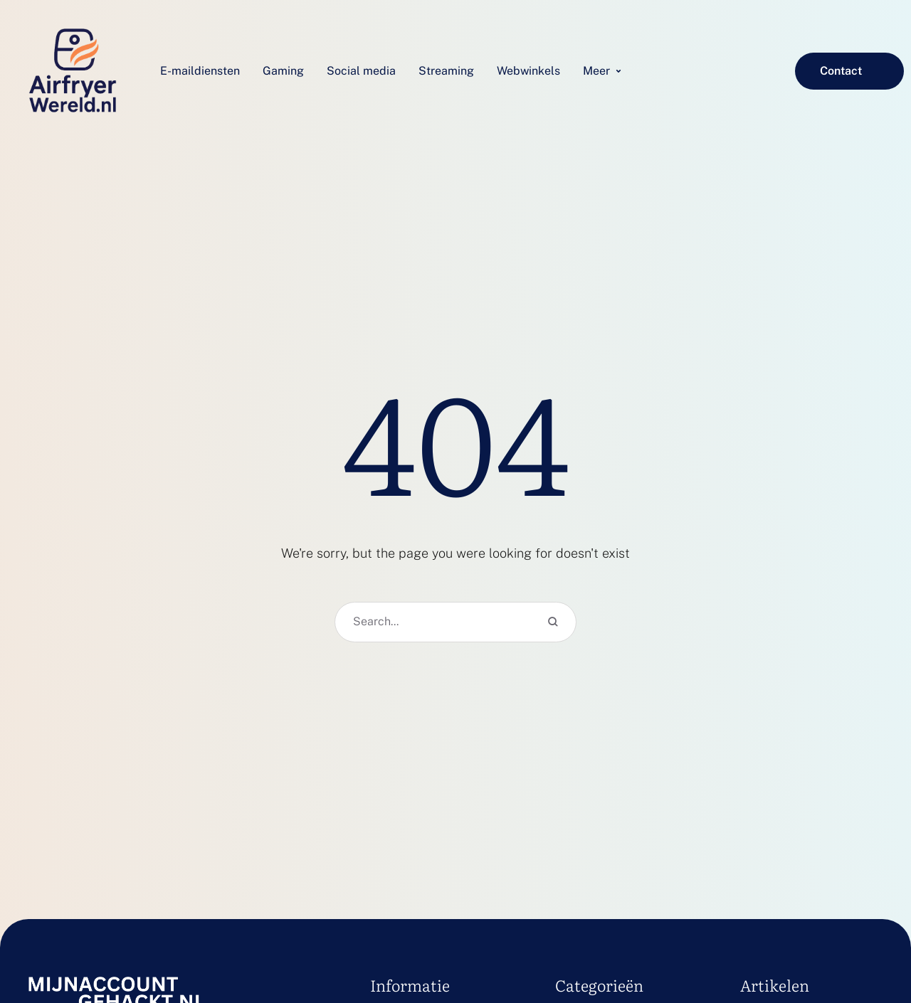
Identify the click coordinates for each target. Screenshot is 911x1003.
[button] (849, 71)
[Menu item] (200, 71)
